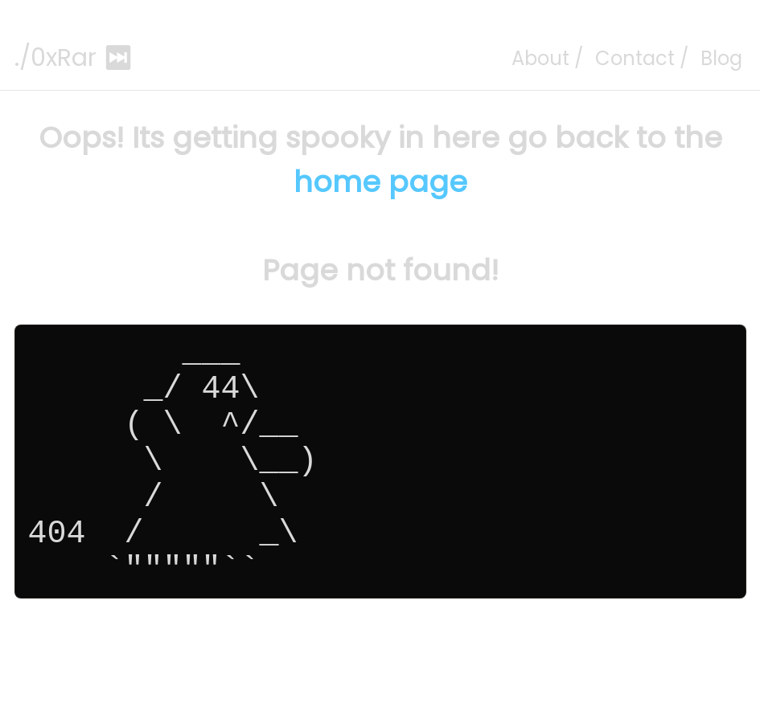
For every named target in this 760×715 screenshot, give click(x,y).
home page (380, 181)
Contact (635, 58)
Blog (721, 58)
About (540, 58)
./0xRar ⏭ (74, 58)
